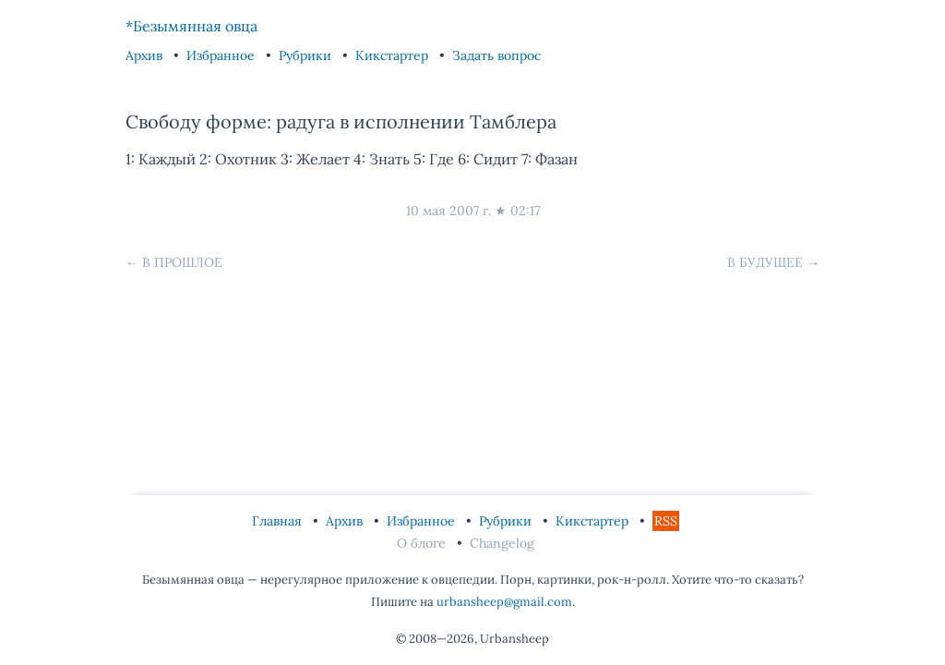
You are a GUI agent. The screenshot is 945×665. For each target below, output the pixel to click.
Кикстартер (393, 55)
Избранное (222, 55)
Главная (278, 521)
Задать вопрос (496, 55)
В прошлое (182, 262)
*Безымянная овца (191, 26)
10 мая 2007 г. (448, 210)
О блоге (423, 543)
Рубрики (307, 55)
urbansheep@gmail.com (504, 602)
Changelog (502, 543)
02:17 (525, 210)
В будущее (765, 262)
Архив (146, 55)
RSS (665, 521)
